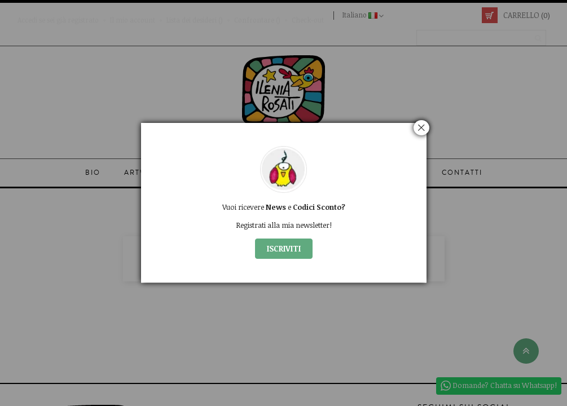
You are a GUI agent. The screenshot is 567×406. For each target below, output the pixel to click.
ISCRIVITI (284, 248)
